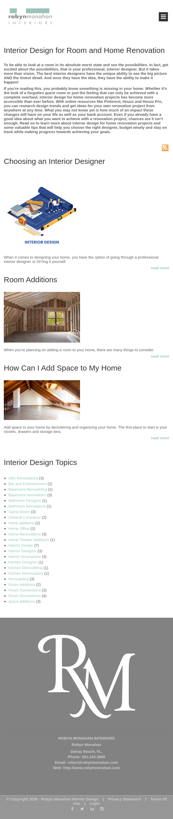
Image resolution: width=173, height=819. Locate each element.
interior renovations (24, 556)
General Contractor (24, 517)
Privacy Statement (124, 799)
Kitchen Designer (22, 562)
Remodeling (18, 579)
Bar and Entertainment (27, 484)
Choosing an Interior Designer (54, 161)
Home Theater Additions (28, 540)
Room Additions (30, 279)
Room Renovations (24, 596)
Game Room (19, 512)
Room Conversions (24, 590)
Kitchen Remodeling (25, 568)
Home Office (18, 528)
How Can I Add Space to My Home (63, 368)
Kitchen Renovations (25, 573)
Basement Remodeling (27, 489)
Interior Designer (22, 551)
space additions (21, 601)
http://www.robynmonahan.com (91, 768)
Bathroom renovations (27, 506)
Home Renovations (24, 534)
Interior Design (20, 545)
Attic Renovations (23, 478)
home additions (21, 523)
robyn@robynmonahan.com (92, 762)
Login (94, 803)
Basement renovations (27, 495)
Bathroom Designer (24, 500)
